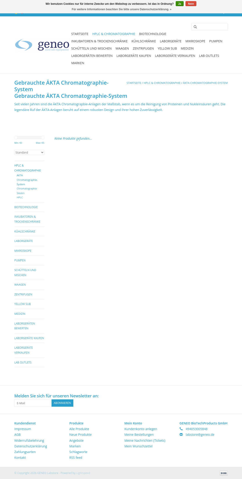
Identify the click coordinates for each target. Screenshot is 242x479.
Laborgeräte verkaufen (175, 55)
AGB (17, 434)
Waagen (122, 48)
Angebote (76, 440)
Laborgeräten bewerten (92, 55)
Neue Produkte (80, 434)
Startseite (79, 34)
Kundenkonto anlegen (140, 429)
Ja (179, 3)
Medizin (187, 48)
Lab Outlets (209, 55)
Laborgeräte (171, 41)
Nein (191, 3)
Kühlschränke (143, 41)
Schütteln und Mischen (91, 48)
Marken (77, 63)
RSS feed (75, 457)
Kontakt (20, 457)
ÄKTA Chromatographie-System (205, 83)
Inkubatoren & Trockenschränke (99, 41)
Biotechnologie (152, 34)
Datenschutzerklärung (30, 446)
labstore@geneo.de (200, 434)
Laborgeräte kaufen (133, 55)
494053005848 (196, 429)
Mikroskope (195, 41)
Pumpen (215, 41)
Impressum (22, 429)
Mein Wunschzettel (138, 446)
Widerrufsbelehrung (29, 440)
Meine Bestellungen (139, 434)
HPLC (20, 197)
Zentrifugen (143, 48)
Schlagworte (78, 452)
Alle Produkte (79, 429)
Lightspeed (83, 473)
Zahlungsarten (25, 452)
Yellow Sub (167, 48)
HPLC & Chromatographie (113, 34)
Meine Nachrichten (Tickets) (144, 440)
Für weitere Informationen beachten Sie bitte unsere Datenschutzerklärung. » (121, 9)
